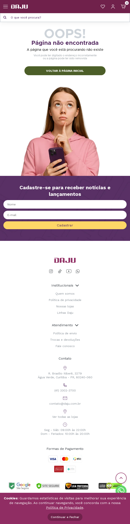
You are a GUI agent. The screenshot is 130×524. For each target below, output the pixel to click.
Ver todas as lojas (65, 413)
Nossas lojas (65, 306)
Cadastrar (65, 225)
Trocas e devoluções (65, 339)
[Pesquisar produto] (4, 17)
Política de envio (65, 333)
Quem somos (65, 293)
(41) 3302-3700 (65, 387)
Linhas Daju (65, 312)
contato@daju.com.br (65, 400)
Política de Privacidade (64, 508)
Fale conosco (65, 346)
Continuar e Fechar (65, 517)
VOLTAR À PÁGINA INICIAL (65, 70)
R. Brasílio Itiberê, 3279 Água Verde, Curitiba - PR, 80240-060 (65, 372)
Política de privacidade (65, 300)
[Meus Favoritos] (102, 6)
